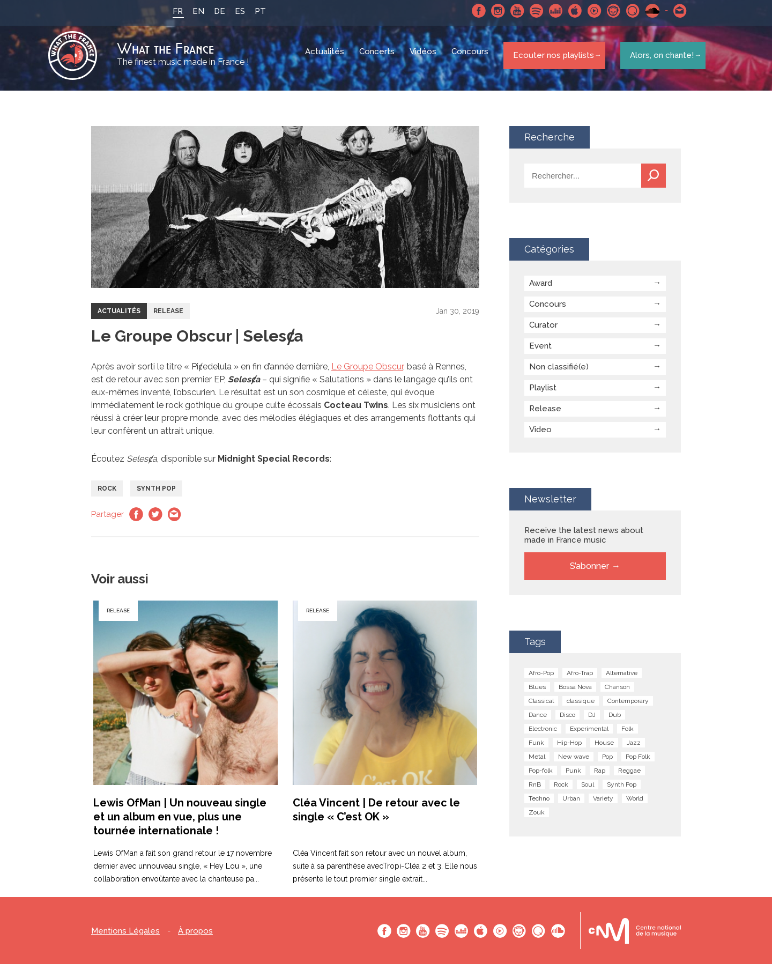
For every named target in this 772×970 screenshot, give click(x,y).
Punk (573, 776)
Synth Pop (156, 494)
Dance (538, 720)
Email (175, 520)
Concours (471, 59)
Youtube (511, 11)
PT (253, 11)
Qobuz (627, 11)
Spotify (530, 11)
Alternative (621, 679)
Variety (603, 804)
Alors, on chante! (659, 58)
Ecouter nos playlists (550, 58)
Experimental (589, 734)
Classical (541, 706)
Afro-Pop (541, 679)
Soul (587, 790)
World (634, 804)
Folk (627, 734)
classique (581, 706)
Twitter (155, 520)
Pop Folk (638, 762)
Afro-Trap (580, 679)
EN (192, 11)
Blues (537, 693)
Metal (537, 762)
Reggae (629, 776)
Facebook (472, 11)
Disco (567, 720)
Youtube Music (588, 11)
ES (233, 11)
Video (540, 435)
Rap (599, 776)
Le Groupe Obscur (367, 372)
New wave (573, 762)
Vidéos (424, 59)
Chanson (617, 693)
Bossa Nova (575, 693)
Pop (607, 762)
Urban (571, 804)
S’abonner (589, 572)
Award (540, 289)
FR (171, 11)
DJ (592, 720)
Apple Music (569, 11)
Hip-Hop (569, 748)
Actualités (326, 59)
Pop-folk (541, 776)
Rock (107, 494)
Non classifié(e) (559, 372)
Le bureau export (635, 936)
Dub (614, 720)
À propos (195, 937)
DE (213, 11)
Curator (543, 331)
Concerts (378, 59)
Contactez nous (674, 11)
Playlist (542, 393)
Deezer (549, 11)
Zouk (537, 818)
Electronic (543, 734)
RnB (535, 790)
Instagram (492, 11)
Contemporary (628, 706)
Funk (536, 748)
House (604, 748)
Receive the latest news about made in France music (583, 541)
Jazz (634, 748)
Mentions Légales (125, 937)
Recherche (653, 181)
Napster (607, 11)
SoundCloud (646, 11)
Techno (539, 804)
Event (540, 352)
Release (168, 317)
